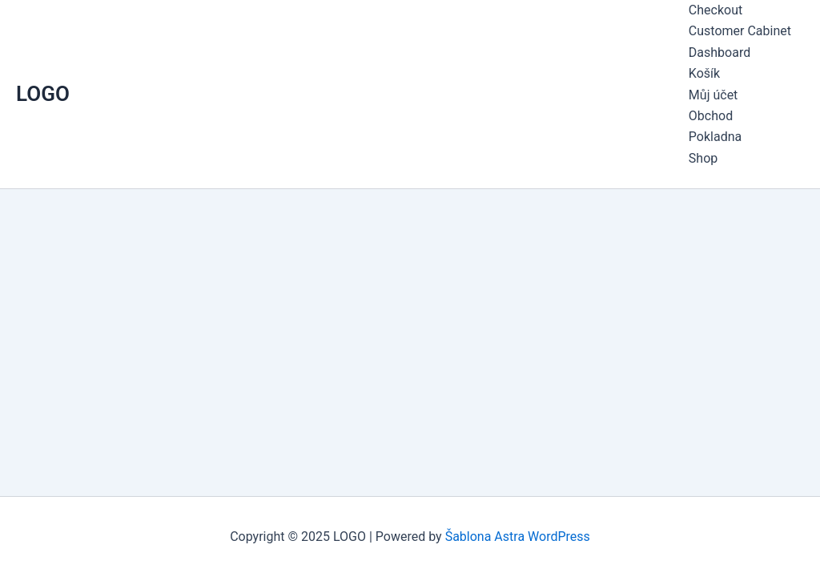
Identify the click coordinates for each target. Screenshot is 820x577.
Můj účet (713, 95)
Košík (704, 73)
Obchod (711, 115)
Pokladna (715, 136)
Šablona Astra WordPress (517, 536)
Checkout (715, 10)
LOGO (43, 94)
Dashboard (719, 52)
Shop (703, 158)
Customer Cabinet (740, 30)
